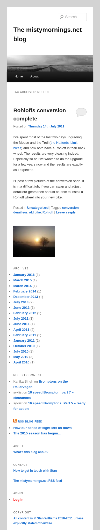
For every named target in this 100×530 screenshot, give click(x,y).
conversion (70, 208)
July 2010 (20, 351)
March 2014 (22, 286)
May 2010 (20, 357)
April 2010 (21, 362)
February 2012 (24, 313)
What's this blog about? (30, 452)
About (34, 76)
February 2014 (24, 291)
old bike (35, 212)
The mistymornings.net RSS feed (37, 481)
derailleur (20, 212)
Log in (18, 500)
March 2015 (22, 280)
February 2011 (24, 335)
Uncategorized (38, 208)
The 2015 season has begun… (37, 433)
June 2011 (21, 324)
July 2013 (20, 302)
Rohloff (47, 212)
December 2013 (25, 297)
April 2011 (21, 330)
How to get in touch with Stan (35, 470)
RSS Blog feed (30, 421)
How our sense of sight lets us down (42, 428)
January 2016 (23, 275)
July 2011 (20, 318)
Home (19, 76)
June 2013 (21, 308)
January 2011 (23, 340)
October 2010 (23, 346)
